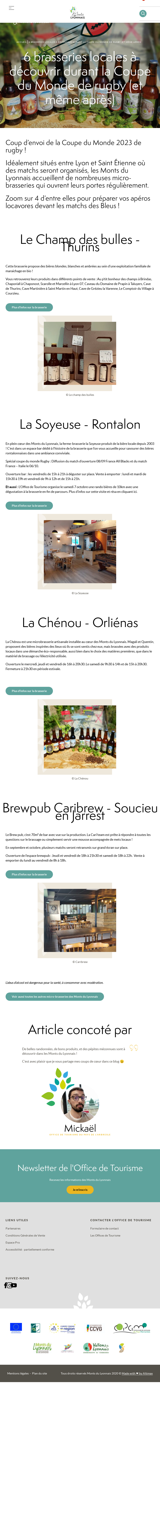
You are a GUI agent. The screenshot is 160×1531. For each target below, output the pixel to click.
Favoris (146, 5)
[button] (11, 7)
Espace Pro (13, 1242)
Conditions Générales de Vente (25, 1235)
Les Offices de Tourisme (105, 1235)
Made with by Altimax (137, 1373)
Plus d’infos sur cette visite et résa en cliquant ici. (103, 491)
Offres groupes (32, 14)
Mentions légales (18, 1373)
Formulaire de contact (104, 1228)
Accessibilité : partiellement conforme (30, 1249)
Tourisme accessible (34, 22)
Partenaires (13, 1228)
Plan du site (39, 1373)
